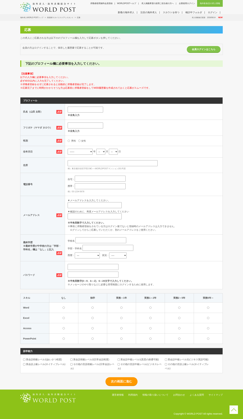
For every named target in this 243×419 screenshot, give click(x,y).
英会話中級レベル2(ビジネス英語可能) (186, 359)
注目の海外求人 (148, 12)
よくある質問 (197, 394)
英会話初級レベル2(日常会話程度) (89, 359)
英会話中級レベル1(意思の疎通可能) (138, 359)
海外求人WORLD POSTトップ (31, 17)
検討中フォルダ (193, 12)
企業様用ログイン (187, 3)
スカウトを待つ (171, 12)
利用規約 (133, 394)
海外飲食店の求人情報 (210, 3)
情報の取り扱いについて (155, 394)
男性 (73, 140)
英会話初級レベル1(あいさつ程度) (42, 359)
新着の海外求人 (126, 12)
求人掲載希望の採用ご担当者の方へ (157, 3)
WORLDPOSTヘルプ (126, 3)
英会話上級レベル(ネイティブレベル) (44, 364)
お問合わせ (179, 394)
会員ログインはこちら (203, 49)
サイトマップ (216, 394)
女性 (83, 140)
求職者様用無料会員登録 (101, 3)
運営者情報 (118, 394)
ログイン (212, 12)
